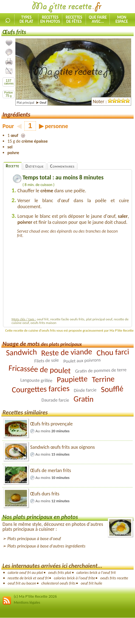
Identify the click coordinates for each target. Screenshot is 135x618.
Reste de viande (66, 352)
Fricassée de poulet (40, 369)
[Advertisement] (70, 276)
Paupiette (72, 379)
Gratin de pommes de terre (100, 370)
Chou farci (112, 352)
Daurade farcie (55, 400)
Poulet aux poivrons (82, 360)
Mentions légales (27, 602)
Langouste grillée (36, 380)
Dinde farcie (85, 390)
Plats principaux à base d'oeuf (34, 538)
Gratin (84, 399)
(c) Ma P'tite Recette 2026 (35, 596)
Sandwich (21, 352)
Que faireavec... (98, 19)
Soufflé (112, 388)
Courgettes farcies (40, 389)
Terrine (103, 379)
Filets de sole (46, 360)
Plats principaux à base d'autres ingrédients (46, 546)
